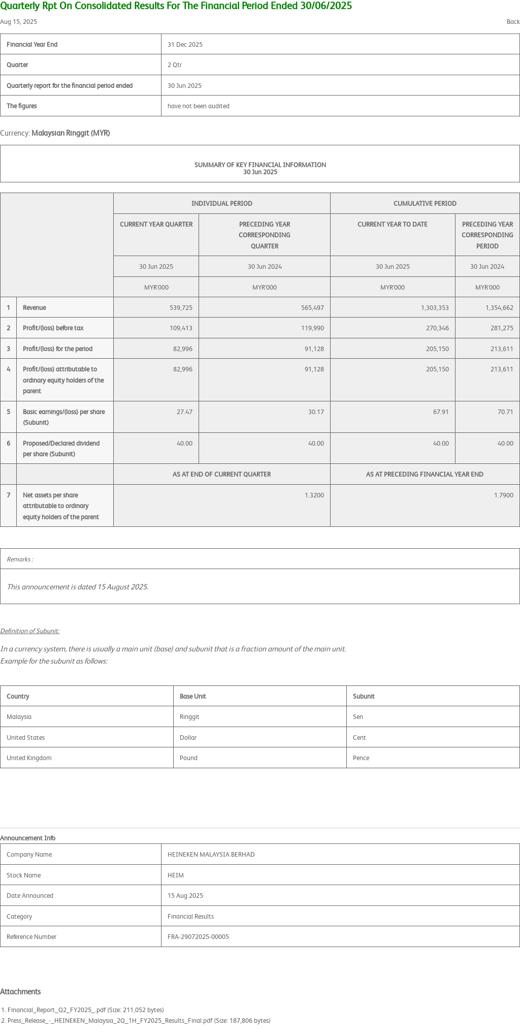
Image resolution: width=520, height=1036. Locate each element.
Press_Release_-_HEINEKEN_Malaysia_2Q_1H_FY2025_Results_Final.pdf (110, 1020)
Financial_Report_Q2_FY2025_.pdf (57, 1009)
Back (513, 21)
